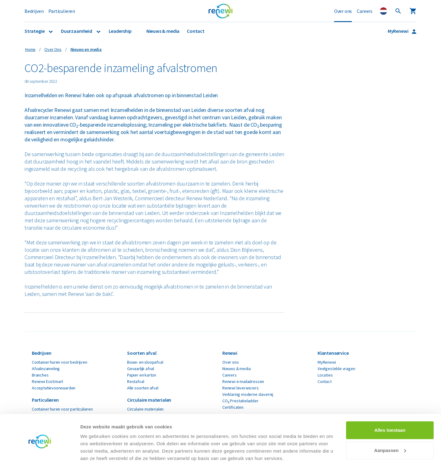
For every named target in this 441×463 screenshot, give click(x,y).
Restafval (135, 381)
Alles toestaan (389, 405)
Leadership (120, 31)
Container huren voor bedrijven (59, 362)
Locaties (325, 375)
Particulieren (61, 11)
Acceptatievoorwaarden (53, 388)
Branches (40, 375)
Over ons (343, 11)
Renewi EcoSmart (47, 381)
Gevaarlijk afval (140, 368)
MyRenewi (398, 31)
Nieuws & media (162, 31)
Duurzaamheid (77, 31)
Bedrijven (33, 11)
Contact (196, 31)
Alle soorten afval (142, 388)
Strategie (34, 31)
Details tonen (94, 450)
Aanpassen (390, 425)
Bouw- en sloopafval (145, 362)
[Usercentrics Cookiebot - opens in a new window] (39, 451)
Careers (364, 11)
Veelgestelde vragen (336, 368)
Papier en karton (141, 375)
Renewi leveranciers (240, 388)
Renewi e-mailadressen (243, 381)
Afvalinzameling (46, 368)
